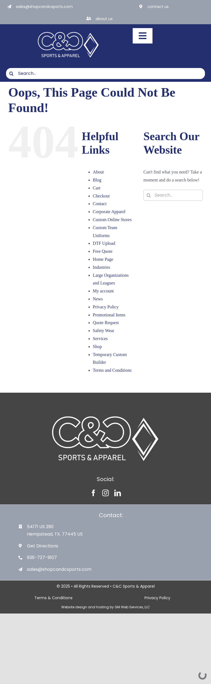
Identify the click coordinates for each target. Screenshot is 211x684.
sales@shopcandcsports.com (44, 6)
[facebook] (93, 493)
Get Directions (42, 546)
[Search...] (105, 73)
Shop (97, 346)
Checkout (101, 196)
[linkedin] (117, 493)
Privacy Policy (106, 307)
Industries (101, 267)
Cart (97, 188)
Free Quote (103, 251)
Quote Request (106, 322)
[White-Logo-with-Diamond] (68, 30)
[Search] (11, 73)
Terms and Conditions (112, 370)
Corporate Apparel (109, 211)
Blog (97, 180)
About (98, 172)
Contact (100, 203)
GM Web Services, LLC (132, 607)
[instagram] (105, 493)
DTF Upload (104, 243)
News (98, 299)
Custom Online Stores (112, 219)
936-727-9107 (42, 557)
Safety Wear (103, 330)
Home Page (103, 259)
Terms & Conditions (53, 598)
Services (100, 338)
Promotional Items (109, 315)
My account (103, 291)
